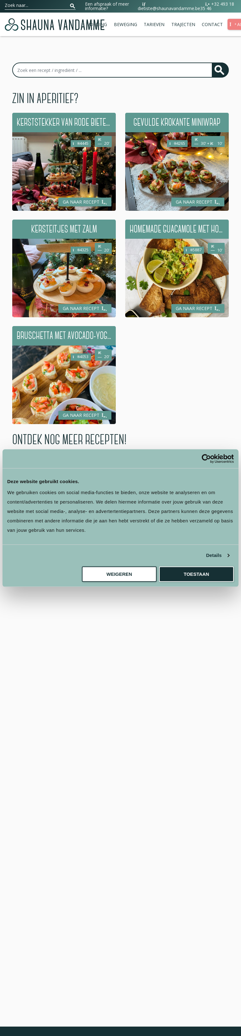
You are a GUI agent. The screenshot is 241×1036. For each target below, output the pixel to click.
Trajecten (183, 24)
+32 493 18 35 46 (217, 6)
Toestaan (196, 574)
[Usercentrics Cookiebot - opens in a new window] (206, 458)
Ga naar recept (85, 202)
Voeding (97, 24)
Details (214, 555)
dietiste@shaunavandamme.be (169, 6)
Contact (212, 24)
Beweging (125, 24)
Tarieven (154, 24)
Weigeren (119, 574)
